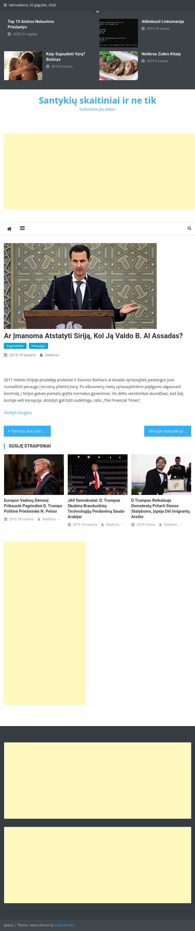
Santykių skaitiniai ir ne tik (97, 100)
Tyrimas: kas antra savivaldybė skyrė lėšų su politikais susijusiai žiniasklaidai (31, 431)
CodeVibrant (64, 925)
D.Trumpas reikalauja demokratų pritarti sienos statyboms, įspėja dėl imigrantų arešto (160, 508)
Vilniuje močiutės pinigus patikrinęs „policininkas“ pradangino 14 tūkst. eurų (170, 431)
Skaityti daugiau (18, 412)
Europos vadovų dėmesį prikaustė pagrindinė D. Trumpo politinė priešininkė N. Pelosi (33, 506)
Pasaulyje (38, 346)
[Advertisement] (99, 171)
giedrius (52, 354)
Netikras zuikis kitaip (161, 54)
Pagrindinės (15, 346)
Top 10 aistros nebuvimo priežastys (31, 24)
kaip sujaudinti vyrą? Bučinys (65, 57)
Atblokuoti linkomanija (162, 21)
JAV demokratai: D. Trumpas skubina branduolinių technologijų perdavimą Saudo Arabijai (96, 508)
